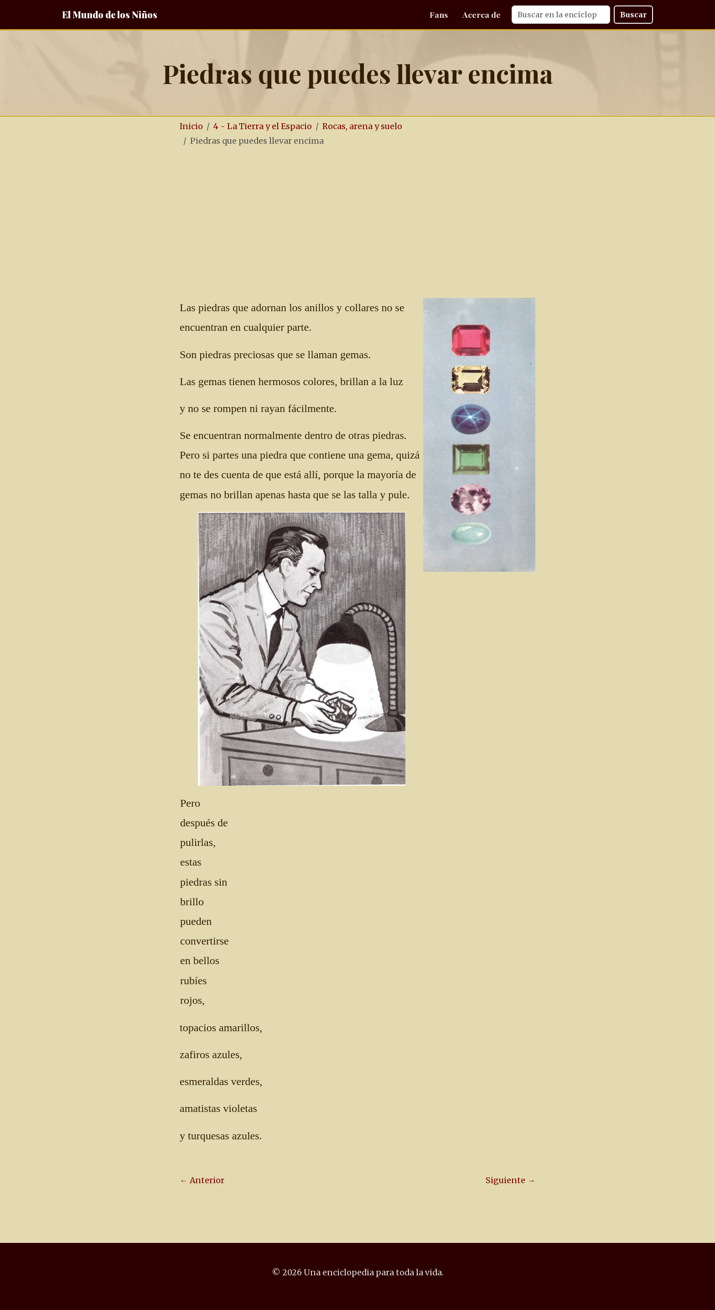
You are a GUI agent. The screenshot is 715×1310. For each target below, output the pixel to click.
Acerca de (481, 14)
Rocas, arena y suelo (362, 126)
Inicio (191, 126)
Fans (439, 14)
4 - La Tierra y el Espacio (262, 126)
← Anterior (202, 1180)
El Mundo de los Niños (109, 14)
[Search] (561, 14)
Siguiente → (510, 1180)
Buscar (633, 14)
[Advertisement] (385, 223)
